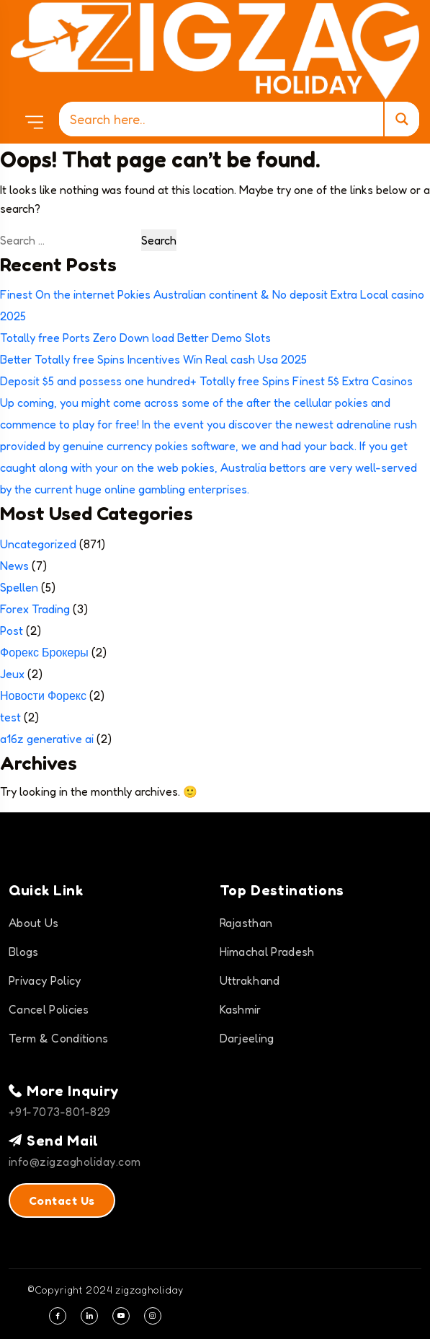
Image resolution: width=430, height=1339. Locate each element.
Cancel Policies (49, 1009)
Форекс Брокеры (44, 652)
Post (11, 630)
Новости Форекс (43, 695)
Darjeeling (247, 1038)
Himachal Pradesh (267, 951)
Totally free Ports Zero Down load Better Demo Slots (135, 337)
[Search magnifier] (401, 119)
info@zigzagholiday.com (75, 1161)
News (14, 565)
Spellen (19, 587)
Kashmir (240, 1009)
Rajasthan (246, 923)
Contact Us (62, 1200)
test (10, 717)
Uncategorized (38, 544)
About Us (34, 923)
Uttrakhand (250, 980)
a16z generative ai (47, 739)
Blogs (24, 951)
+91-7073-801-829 (60, 1112)
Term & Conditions (58, 1038)
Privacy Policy (45, 980)
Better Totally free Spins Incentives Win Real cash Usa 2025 (153, 359)
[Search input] (225, 119)
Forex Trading (35, 609)
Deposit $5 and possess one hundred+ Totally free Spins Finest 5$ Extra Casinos (206, 381)
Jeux (12, 674)
